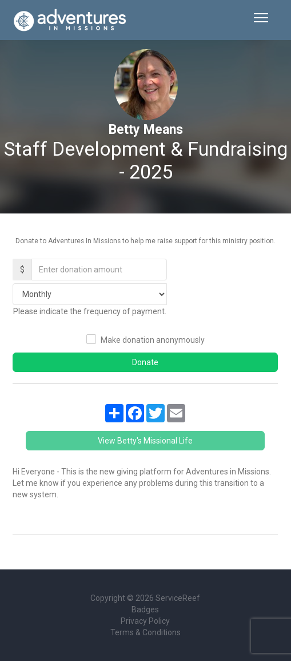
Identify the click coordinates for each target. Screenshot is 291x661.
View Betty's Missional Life (145, 440)
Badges (145, 609)
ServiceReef (178, 598)
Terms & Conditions (145, 632)
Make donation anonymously (153, 340)
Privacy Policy (145, 621)
